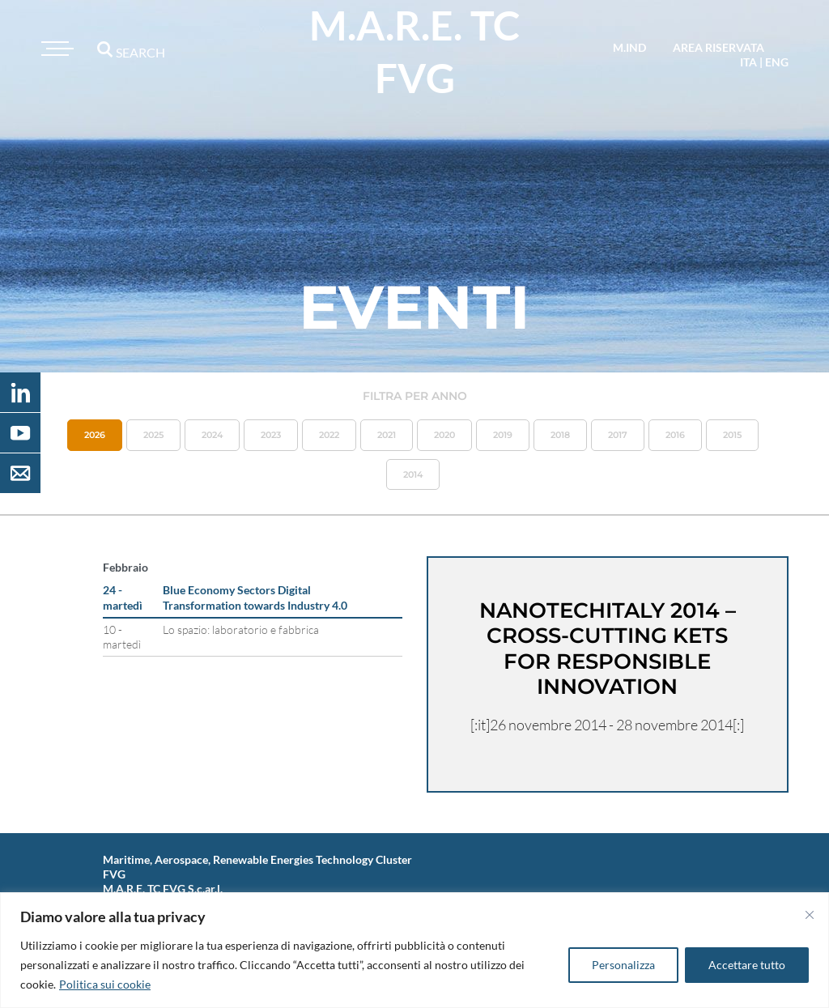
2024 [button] (212, 434)
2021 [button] (386, 434)
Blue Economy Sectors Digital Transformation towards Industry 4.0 (255, 597)
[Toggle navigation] (55, 48)
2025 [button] (153, 434)
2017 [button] (617, 434)
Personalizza (623, 965)
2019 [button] (502, 434)
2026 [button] (94, 434)
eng (777, 62)
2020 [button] (444, 434)
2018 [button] (560, 434)
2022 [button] (329, 434)
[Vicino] (809, 915)
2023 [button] (271, 434)
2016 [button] (675, 434)
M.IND (629, 47)
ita (748, 62)
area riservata (718, 47)
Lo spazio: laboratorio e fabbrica (241, 629)
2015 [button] (732, 434)
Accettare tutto (746, 965)
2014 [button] (413, 474)
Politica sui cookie (105, 984)
